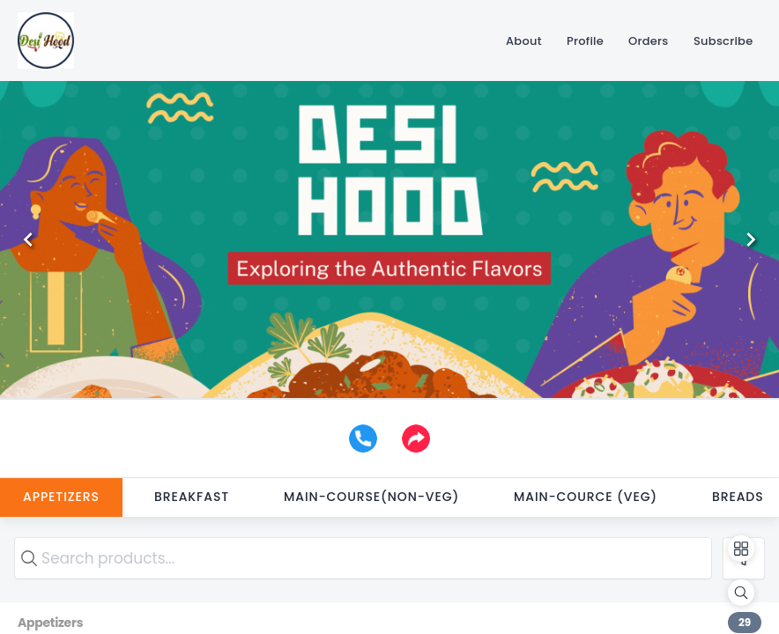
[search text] (363, 558)
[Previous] (28, 239)
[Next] (751, 239)
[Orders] (648, 40)
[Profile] (585, 40)
